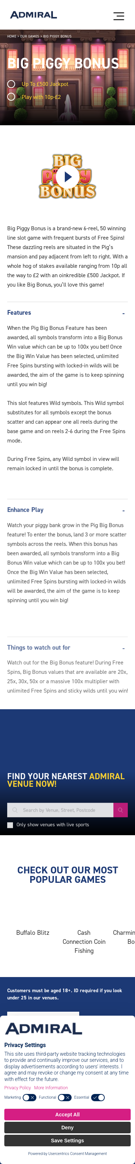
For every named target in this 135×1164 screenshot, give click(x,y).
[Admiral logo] (33, 14)
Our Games (29, 36)
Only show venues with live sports (53, 882)
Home (11, 36)
